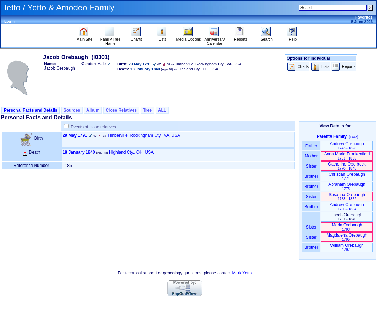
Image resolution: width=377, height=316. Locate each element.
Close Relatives (121, 110)
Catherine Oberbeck (346, 166)
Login (9, 21)
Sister (311, 166)
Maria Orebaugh (347, 227)
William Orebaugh (346, 247)
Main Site (84, 37)
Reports (241, 37)
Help (292, 37)
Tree (147, 110)
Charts (136, 37)
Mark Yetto (242, 273)
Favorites (363, 17)
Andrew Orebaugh (347, 145)
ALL (162, 110)
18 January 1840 (79, 152)
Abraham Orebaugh (346, 186)
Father (311, 145)
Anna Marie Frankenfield (347, 156)
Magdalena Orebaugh (347, 237)
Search (266, 37)
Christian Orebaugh (347, 176)
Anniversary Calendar (214, 39)
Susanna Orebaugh (347, 196)
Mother (311, 156)
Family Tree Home (110, 39)
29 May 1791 (75, 135)
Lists (162, 37)
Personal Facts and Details (30, 110)
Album (92, 110)
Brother (311, 176)
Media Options (188, 37)
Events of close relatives (93, 127)
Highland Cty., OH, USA (131, 152)
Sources (72, 110)
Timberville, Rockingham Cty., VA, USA (143, 135)
